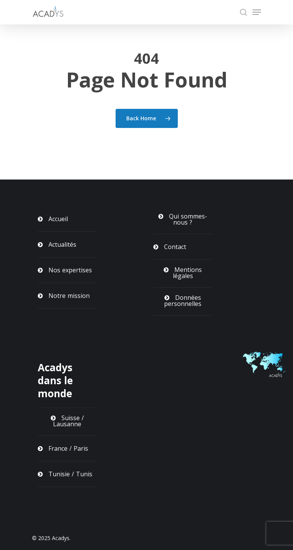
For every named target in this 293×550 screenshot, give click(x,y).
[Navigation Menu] (257, 12)
